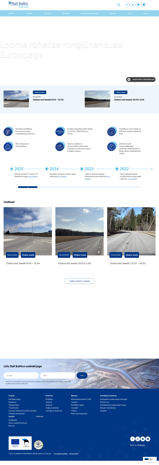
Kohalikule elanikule (89, 16)
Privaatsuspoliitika (61, 458)
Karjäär (113, 16)
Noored (12, 430)
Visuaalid (74, 412)
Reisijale (103, 415)
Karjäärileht (13, 424)
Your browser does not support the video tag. (79, 53)
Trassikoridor (14, 412)
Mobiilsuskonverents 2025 (81, 404)
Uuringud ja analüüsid (54, 415)
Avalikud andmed (52, 412)
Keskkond (12, 406)
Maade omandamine (108, 412)
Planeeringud (14, 409)
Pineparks (141, 449)
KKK (130, 16)
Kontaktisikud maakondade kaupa (113, 409)
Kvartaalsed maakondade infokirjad (113, 404)
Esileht (11, 16)
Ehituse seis (104, 406)
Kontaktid (49, 404)
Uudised (74, 406)
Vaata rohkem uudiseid (79, 285)
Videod (74, 415)
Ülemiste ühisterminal (16, 418)
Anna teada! (73, 458)
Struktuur (49, 409)
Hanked (49, 406)
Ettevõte (47, 16)
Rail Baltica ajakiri (77, 409)
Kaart (145, 16)
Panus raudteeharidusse (18, 427)
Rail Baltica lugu (14, 404)
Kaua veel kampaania (79, 418)
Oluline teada (39, 95)
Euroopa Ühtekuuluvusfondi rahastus (22, 415)
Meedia (66, 16)
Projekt (29, 16)
